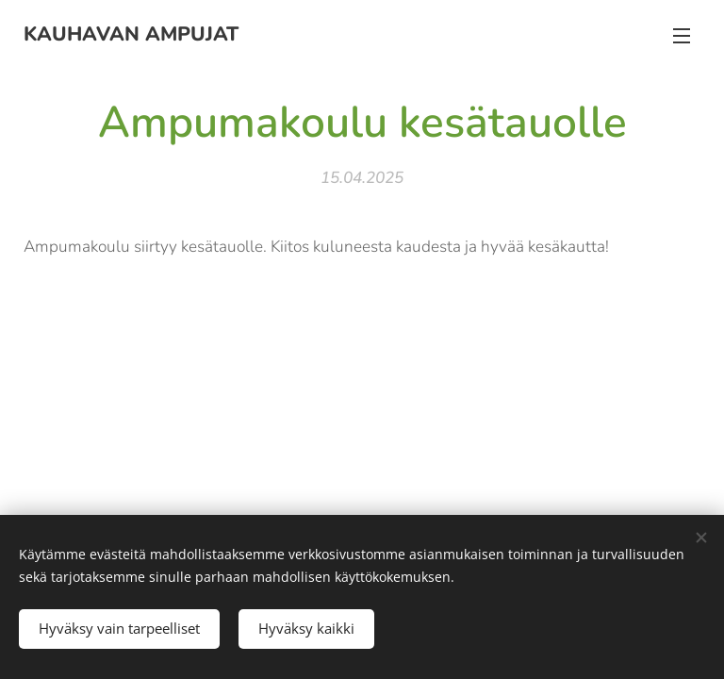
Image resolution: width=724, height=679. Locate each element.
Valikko (681, 36)
